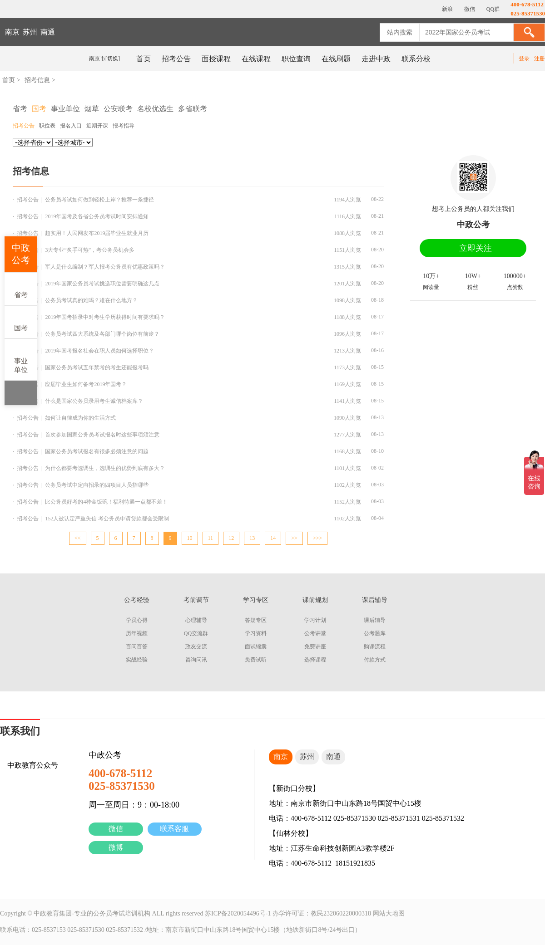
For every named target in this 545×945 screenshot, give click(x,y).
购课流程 (375, 646)
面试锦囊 (256, 646)
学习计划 (315, 620)
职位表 (47, 125)
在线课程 (256, 59)
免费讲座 (315, 646)
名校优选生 (155, 109)
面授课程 (216, 59)
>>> (317, 538)
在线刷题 (336, 59)
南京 (12, 32)
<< (77, 538)
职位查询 (296, 59)
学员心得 (137, 620)
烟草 (91, 109)
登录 (524, 58)
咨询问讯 (196, 659)
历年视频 (137, 633)
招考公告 (176, 59)
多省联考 (192, 109)
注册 (539, 58)
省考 (21, 288)
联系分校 (416, 59)
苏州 (30, 32)
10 (190, 538)
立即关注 (475, 248)
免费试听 (256, 659)
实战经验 (137, 659)
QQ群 (492, 9)
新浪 (447, 9)
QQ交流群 (196, 633)
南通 (47, 32)
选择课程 (315, 659)
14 (273, 538)
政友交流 (196, 646)
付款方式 (375, 659)
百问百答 (137, 646)
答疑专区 (256, 620)
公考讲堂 (315, 633)
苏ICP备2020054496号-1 (238, 913)
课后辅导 (375, 620)
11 (210, 538)
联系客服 (174, 828)
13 (252, 538)
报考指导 (123, 125)
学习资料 (256, 633)
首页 (143, 59)
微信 (116, 828)
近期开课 (97, 125)
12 (231, 538)
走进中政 (376, 59)
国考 (21, 321)
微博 (116, 847)
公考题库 (375, 633)
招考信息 (37, 80)
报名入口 (71, 125)
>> (294, 538)
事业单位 (21, 358)
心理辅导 (196, 620)
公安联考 (118, 109)
